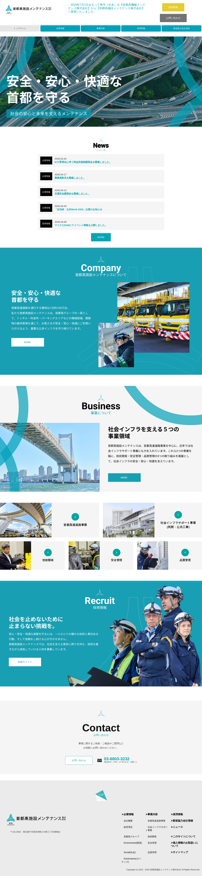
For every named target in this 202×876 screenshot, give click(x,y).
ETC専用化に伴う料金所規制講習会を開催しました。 (83, 162)
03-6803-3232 (117, 758)
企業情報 (60, 28)
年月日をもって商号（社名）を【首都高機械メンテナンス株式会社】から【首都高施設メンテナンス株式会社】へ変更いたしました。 (106, 8)
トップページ (20, 28)
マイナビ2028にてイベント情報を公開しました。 (81, 225)
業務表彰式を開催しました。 (70, 177)
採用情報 (173, 7)
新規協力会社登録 (181, 28)
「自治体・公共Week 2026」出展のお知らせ (78, 209)
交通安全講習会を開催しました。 (72, 193)
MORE (100, 237)
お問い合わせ (173, 18)
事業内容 (101, 28)
